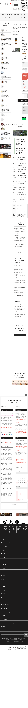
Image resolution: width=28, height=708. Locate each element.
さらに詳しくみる (14, 504)
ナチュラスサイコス (15, 30)
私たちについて (15, 16)
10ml (13, 25)
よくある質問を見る (20, 295)
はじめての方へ (6, 16)
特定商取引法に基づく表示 (5, 528)
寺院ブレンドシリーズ (16, 31)
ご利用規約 (9, 529)
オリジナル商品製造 (10, 16)
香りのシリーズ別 (22, 30)
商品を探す (3, 16)
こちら (2, 418)
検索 (16, 5)
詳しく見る (19, 252)
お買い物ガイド (18, 16)
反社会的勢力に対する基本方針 (25, 528)
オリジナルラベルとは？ (24, 69)
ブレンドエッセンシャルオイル (17, 24)
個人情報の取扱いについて (19, 528)
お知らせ (21, 17)
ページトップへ (26, 395)
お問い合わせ (24, 16)
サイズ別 (24, 24)
